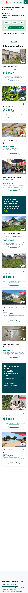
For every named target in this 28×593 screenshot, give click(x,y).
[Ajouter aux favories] (23, 67)
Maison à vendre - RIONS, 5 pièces (11, 449)
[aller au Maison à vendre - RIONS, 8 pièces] (14, 130)
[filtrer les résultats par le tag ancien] (15, 22)
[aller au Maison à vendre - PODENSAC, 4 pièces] (14, 93)
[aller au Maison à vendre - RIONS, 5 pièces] (14, 439)
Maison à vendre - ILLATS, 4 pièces (11, 413)
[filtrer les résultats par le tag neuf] (22, 22)
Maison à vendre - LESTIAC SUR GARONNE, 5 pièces (10, 67)
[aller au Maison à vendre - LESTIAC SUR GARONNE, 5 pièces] (14, 56)
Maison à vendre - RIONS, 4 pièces (11, 344)
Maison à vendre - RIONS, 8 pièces (11, 140)
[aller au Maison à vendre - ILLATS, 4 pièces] (14, 402)
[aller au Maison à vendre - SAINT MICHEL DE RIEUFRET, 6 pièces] (14, 223)
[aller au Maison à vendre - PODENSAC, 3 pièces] (14, 166)
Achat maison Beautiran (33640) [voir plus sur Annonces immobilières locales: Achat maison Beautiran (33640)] (10, 586)
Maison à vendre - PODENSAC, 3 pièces (12, 177)
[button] (7, 22)
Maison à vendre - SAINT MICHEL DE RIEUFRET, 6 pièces (11, 234)
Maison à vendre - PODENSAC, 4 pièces (12, 103)
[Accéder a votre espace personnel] (26, 2)
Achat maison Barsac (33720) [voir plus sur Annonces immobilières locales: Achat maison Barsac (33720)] (9, 584)
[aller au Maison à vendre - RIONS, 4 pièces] (14, 333)
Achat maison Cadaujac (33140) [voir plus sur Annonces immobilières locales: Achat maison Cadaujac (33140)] (9, 589)
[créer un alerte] (5, 27)
